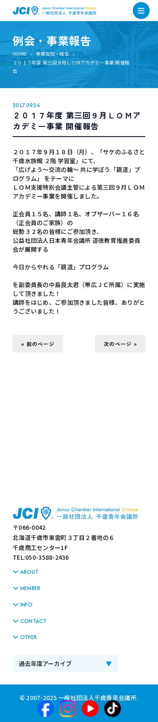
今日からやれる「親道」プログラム (61, 267)
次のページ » (120, 344)
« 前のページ (37, 344)
